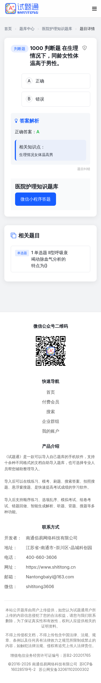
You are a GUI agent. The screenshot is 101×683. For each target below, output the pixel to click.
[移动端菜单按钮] (94, 8)
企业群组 (50, 421)
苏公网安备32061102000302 (64, 669)
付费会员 (50, 402)
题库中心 (26, 28)
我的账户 (50, 431)
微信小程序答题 (35, 199)
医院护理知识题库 (57, 28)
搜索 (50, 411)
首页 (8, 28)
